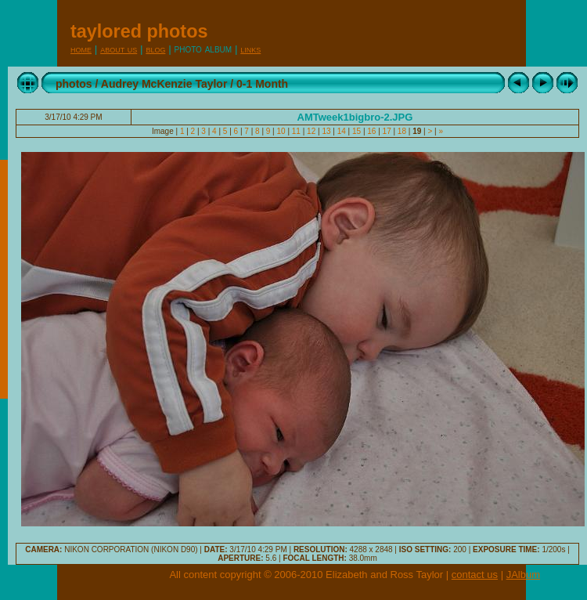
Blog (155, 49)
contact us (475, 574)
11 (296, 131)
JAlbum (523, 574)
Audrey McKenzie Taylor (164, 84)
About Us (118, 49)
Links (250, 49)
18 (402, 131)
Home (81, 49)
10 (281, 131)
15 (356, 131)
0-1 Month (262, 84)
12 (311, 131)
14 (341, 131)
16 (372, 131)
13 (326, 131)
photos (74, 84)
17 (387, 131)
